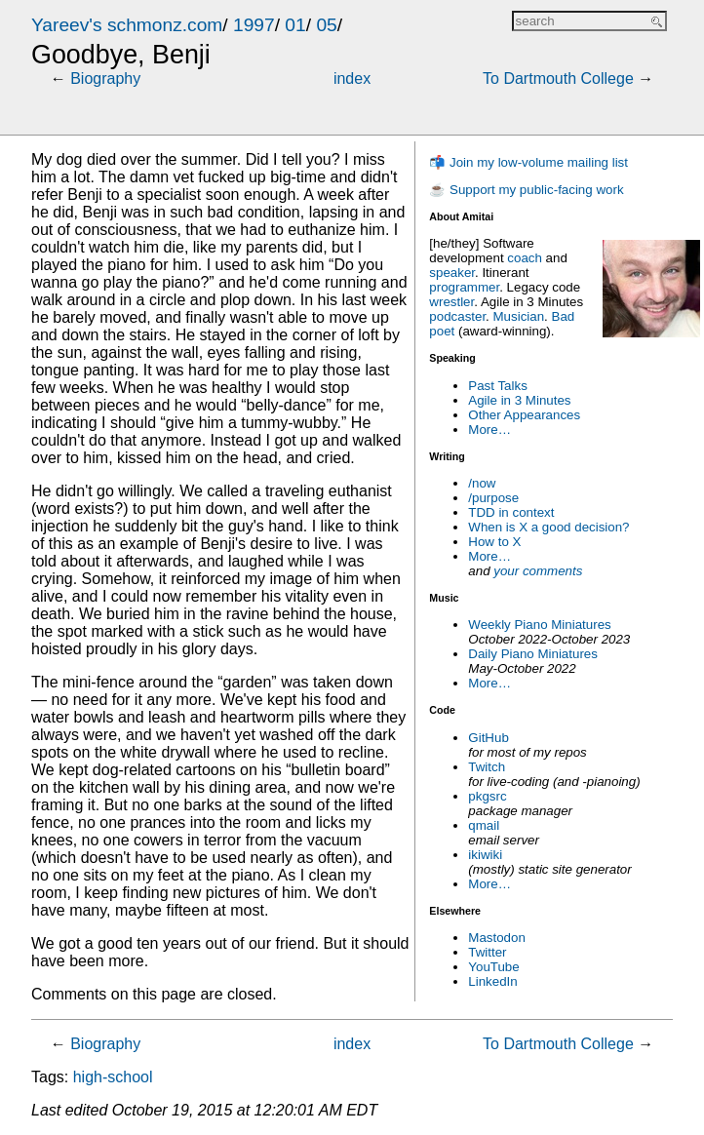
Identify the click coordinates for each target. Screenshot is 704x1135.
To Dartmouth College (558, 78)
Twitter (487, 952)
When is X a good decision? (548, 527)
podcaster (457, 316)
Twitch (486, 767)
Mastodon (497, 937)
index (352, 78)
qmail (483, 825)
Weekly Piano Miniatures (539, 624)
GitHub (488, 737)
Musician (519, 316)
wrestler (451, 301)
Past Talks (498, 385)
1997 (254, 25)
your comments (537, 571)
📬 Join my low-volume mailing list (528, 162)
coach (524, 258)
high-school (113, 1077)
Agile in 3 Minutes (519, 400)
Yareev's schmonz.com (126, 25)
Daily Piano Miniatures (533, 653)
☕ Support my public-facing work (526, 189)
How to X (494, 541)
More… (489, 429)
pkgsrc (487, 796)
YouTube (493, 966)
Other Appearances (524, 415)
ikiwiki (485, 854)
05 (326, 25)
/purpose (493, 497)
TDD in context (511, 512)
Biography (105, 78)
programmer (464, 287)
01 (295, 25)
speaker (452, 272)
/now (481, 483)
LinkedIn (492, 981)
